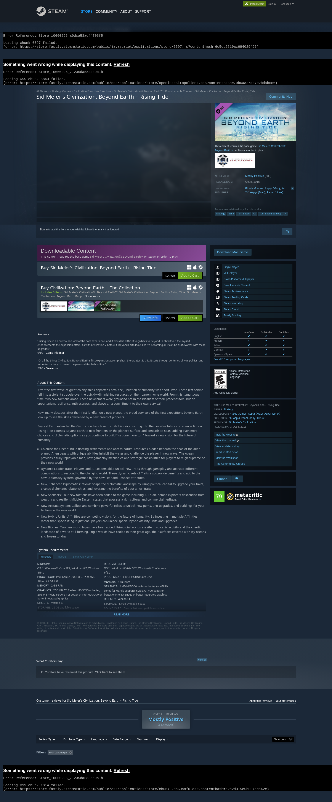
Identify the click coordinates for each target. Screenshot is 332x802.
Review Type (46, 747)
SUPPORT (143, 11)
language (286, 3)
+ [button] (285, 218)
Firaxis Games (254, 193)
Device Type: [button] (258, 760)
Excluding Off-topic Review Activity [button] (102, 760)
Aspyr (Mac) (272, 193)
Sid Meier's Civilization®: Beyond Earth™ (138, 96)
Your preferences (286, 706)
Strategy (220, 218)
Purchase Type (72, 747)
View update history (227, 451)
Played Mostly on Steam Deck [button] (166, 760)
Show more (92, 301)
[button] (190, 280)
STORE (87, 11)
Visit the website (227, 439)
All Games (42, 96)
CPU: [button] (224, 760)
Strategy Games (61, 96)
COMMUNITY (106, 11)
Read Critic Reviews (246, 504)
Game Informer (55, 358)
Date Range (120, 747)
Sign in (44, 234)
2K (247, 197)
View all (202, 665)
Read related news (226, 457)
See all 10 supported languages (232, 364)
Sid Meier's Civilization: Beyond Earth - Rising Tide (152, 297)
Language (97, 747)
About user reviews (260, 706)
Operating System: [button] (202, 760)
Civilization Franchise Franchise (92, 96)
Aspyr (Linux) (289, 193)
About (126, 11)
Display (160, 747)
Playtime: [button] (135, 760)
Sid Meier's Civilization (242, 427)
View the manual (227, 445)
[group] (166, 761)
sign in (272, 3)
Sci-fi (231, 218)
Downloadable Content (178, 96)
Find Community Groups (230, 469)
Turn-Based (243, 218)
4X (254, 218)
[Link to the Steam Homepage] (55, 15)
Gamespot (52, 373)
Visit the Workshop (226, 463)
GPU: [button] (239, 760)
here (105, 677)
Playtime (142, 747)
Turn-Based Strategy (270, 218)
